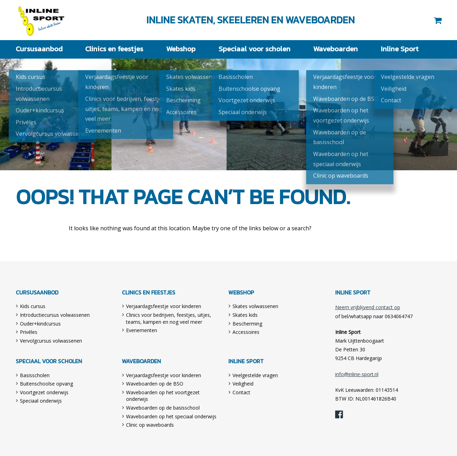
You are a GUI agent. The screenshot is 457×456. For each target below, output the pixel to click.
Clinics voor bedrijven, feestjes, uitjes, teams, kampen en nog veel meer (168, 318)
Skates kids (245, 314)
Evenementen (141, 330)
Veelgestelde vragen (255, 375)
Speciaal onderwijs (41, 400)
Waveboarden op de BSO (154, 383)
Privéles (28, 331)
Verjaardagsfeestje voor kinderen (163, 305)
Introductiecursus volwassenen (55, 314)
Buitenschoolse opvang (46, 383)
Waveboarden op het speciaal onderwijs (171, 416)
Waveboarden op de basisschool (163, 407)
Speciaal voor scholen (252, 49)
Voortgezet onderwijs (44, 392)
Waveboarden (332, 49)
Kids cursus (32, 305)
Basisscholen (35, 375)
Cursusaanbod (36, 49)
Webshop (179, 49)
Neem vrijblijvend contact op (367, 307)
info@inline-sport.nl (356, 374)
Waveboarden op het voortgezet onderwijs (163, 395)
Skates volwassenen (255, 305)
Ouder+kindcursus (40, 323)
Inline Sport (41, 20)
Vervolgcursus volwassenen (51, 340)
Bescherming (247, 323)
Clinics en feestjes (111, 49)
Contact (241, 392)
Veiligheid (243, 383)
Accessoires (246, 331)
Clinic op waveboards (150, 424)
